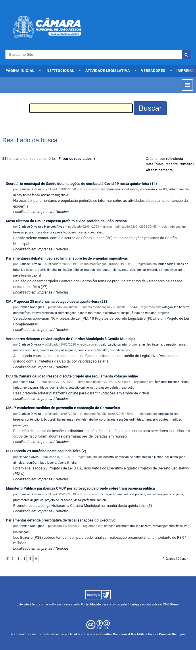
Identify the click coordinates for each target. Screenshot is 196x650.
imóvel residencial (44, 313)
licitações (107, 494)
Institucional (59, 70)
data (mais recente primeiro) (170, 164)
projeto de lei (54, 500)
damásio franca (174, 344)
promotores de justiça (28, 500)
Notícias (62, 212)
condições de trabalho (93, 350)
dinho (63, 388)
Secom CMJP (28, 382)
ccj (92, 388)
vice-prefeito (96, 232)
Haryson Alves (29, 457)
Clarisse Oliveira (30, 189)
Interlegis (134, 604)
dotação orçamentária (119, 526)
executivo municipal (116, 313)
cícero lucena (77, 232)
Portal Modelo (91, 604)
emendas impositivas (162, 270)
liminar (141, 270)
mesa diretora (44, 232)
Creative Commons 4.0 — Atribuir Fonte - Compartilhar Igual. (143, 634)
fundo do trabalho (144, 313)
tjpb (132, 270)
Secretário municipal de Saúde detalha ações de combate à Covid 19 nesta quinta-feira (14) (81, 183)
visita (77, 500)
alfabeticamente (159, 170)
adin (181, 270)
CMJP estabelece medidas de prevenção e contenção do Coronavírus (63, 408)
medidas (176, 419)
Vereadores (153, 70)
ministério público (70, 270)
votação (167, 307)
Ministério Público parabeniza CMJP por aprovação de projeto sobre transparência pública (80, 488)
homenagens (67, 313)
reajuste (70, 350)
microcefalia (21, 313)
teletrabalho (89, 419)
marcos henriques (96, 270)
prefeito (60, 232)
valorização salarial (114, 344)
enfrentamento (179, 189)
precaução (165, 414)
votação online (78, 388)
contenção (32, 419)
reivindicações (120, 350)
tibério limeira (47, 270)
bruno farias (31, 195)
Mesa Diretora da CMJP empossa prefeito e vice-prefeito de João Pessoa (66, 221)
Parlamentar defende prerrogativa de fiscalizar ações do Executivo (60, 520)
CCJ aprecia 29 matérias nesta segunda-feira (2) (46, 451)
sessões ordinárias (130, 419)
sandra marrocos (89, 313)
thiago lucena (48, 388)
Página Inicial (19, 70)
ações (17, 195)
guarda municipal (52, 350)
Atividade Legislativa (107, 70)
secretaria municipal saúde (119, 189)
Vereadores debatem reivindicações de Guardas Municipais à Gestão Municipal (71, 339)
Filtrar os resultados (75, 158)
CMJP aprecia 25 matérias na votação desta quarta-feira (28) (56, 301)
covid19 (161, 189)
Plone (174, 604)
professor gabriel (107, 388)
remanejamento (164, 526)
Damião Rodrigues (31, 307)
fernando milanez (167, 382)
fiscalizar (182, 526)
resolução (127, 388)
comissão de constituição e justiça (139, 457)
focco (68, 500)
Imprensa (44, 212)
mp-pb (101, 500)
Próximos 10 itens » (175, 559)
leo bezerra (147, 189)
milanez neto (119, 270)
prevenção (20, 425)
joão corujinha (51, 419)
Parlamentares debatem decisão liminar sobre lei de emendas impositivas (67, 258)
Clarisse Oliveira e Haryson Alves (41, 227)
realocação (21, 532)
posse (29, 232)
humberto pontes (156, 419)
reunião (31, 463)
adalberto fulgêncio (54, 195)
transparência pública (130, 494)
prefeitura (89, 500)
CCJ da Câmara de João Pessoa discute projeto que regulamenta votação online (72, 376)
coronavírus (107, 419)
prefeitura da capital (27, 275)
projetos (163, 313)
